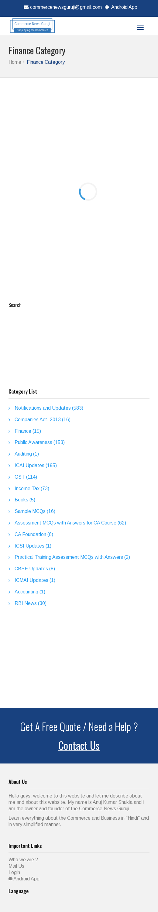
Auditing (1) (27, 453)
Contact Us (79, 745)
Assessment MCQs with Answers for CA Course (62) (70, 522)
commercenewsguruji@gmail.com (62, 7)
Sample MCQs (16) (35, 511)
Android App (120, 7)
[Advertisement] (83, 130)
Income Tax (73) (32, 488)
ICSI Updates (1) (33, 545)
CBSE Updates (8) (35, 568)
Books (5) (25, 499)
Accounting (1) (30, 591)
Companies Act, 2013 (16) (42, 419)
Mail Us (16, 866)
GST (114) (26, 477)
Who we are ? (23, 859)
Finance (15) (28, 431)
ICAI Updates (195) (36, 465)
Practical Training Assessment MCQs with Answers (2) (72, 557)
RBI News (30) (30, 603)
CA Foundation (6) (34, 534)
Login (14, 872)
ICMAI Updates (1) (35, 580)
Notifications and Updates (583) (49, 408)
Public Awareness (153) (40, 442)
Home (15, 62)
